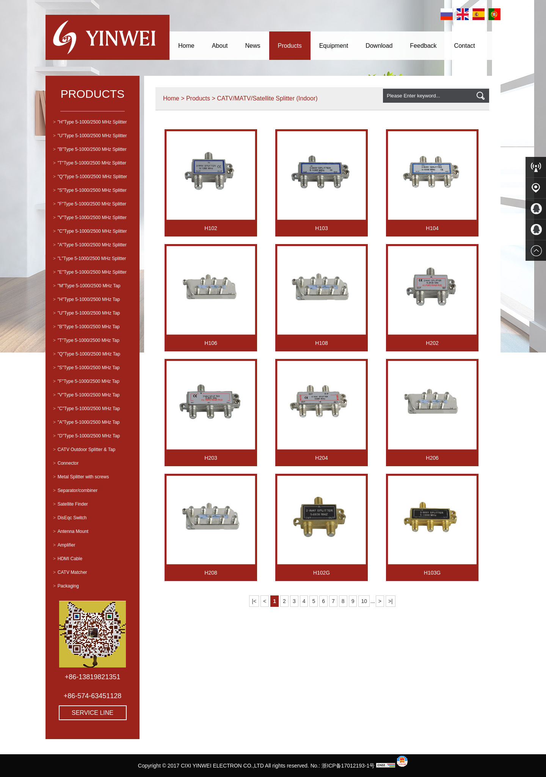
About (220, 45)
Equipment (333, 45)
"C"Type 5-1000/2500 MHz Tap (86, 408)
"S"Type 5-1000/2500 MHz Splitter (90, 190)
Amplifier (64, 545)
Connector (65, 463)
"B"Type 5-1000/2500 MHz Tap (86, 326)
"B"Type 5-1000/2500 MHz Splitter (90, 149)
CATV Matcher (70, 572)
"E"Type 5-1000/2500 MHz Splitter (90, 272)
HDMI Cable (67, 558)
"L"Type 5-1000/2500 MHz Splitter (89, 258)
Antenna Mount (70, 531)
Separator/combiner (75, 490)
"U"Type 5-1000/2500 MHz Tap (86, 313)
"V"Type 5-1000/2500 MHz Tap (86, 395)
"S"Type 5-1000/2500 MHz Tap (86, 367)
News (252, 45)
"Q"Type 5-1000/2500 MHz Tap (86, 354)
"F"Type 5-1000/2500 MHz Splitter (89, 204)
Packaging (66, 586)
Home (186, 45)
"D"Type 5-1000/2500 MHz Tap (86, 436)
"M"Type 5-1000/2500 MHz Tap (87, 285)
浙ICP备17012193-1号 (348, 766)
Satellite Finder (70, 504)
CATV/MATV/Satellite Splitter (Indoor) (267, 98)
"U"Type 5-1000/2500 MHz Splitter (90, 135)
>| (390, 601)
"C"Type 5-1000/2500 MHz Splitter (90, 231)
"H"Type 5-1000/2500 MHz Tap (86, 299)
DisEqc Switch (69, 517)
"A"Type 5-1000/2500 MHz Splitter (90, 245)
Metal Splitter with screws (81, 476)
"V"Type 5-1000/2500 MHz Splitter (90, 217)
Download (379, 45)
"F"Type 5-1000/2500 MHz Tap (86, 381)
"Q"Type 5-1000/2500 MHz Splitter (90, 176)
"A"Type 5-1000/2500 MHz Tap (86, 422)
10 (364, 601)
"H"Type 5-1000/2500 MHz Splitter (90, 122)
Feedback (423, 45)
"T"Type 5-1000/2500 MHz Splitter (89, 163)
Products (290, 45)
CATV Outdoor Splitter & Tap (84, 449)
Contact (464, 45)
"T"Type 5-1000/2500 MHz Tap (86, 340)
